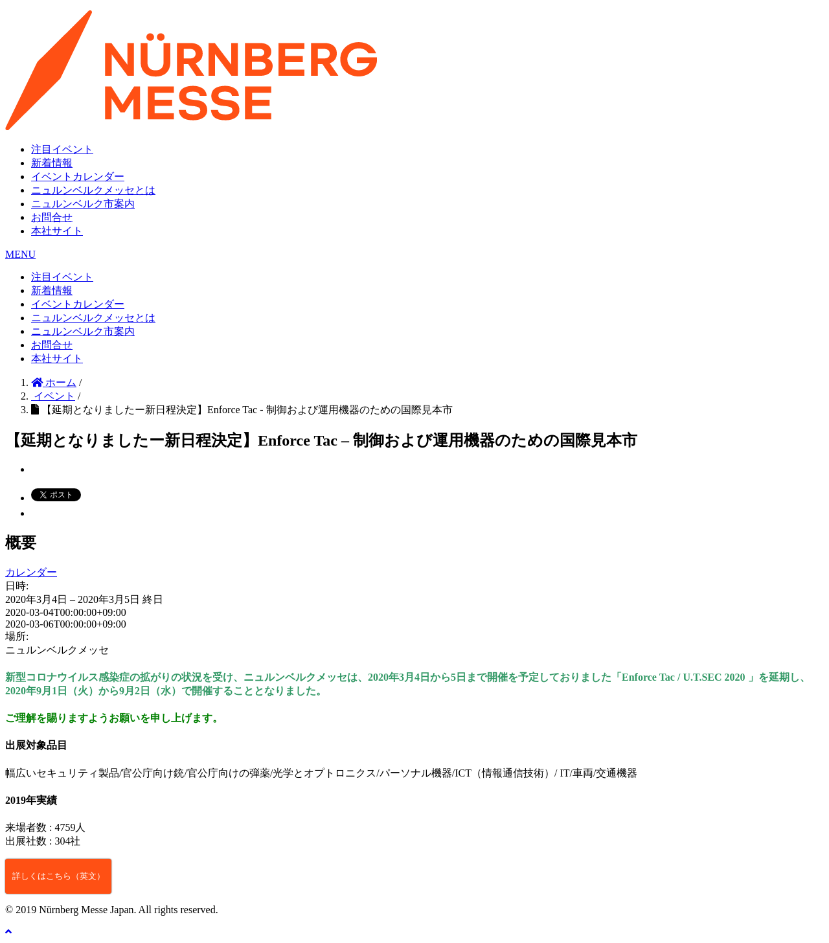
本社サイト (57, 230)
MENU (20, 254)
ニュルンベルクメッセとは (93, 190)
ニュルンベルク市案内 (83, 203)
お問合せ (52, 217)
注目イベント (62, 149)
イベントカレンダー (77, 176)
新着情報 (52, 162)
